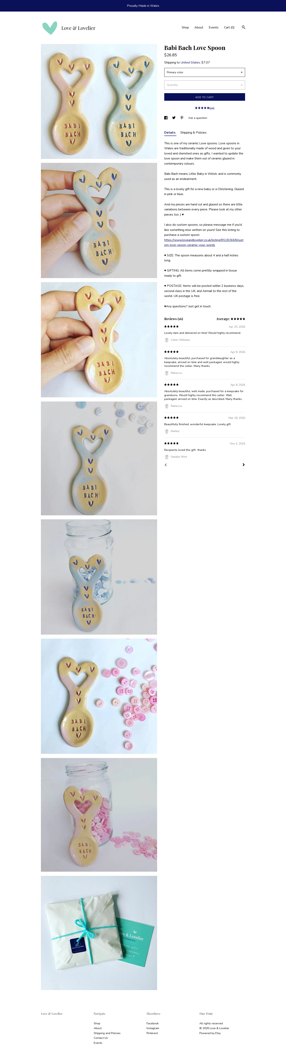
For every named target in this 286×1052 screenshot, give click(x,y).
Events (213, 27)
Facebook (153, 1023)
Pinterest (152, 1033)
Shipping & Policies (193, 132)
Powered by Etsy (210, 1033)
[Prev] (165, 465)
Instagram (153, 1028)
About (198, 27)
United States (190, 62)
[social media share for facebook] (166, 118)
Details (170, 132)
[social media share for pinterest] (182, 118)
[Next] (243, 465)
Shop (185, 27)
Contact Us (101, 1038)
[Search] (243, 27)
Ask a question (197, 118)
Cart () (229, 27)
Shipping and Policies (107, 1033)
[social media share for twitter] (174, 118)
